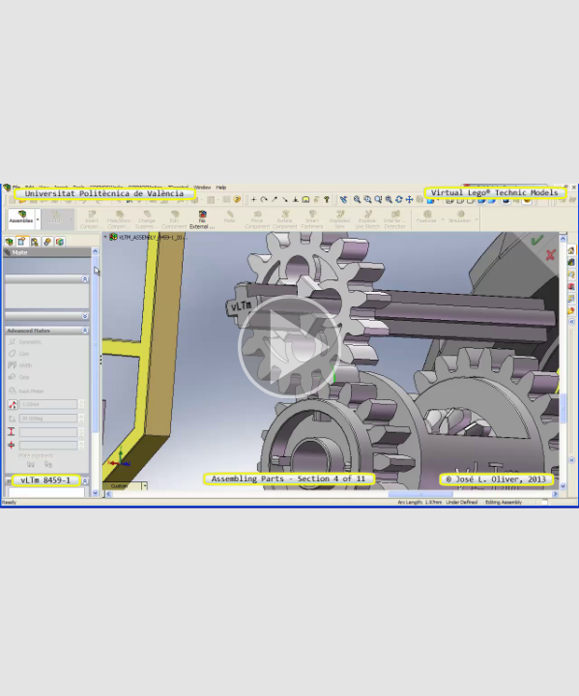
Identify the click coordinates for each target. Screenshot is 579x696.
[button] (289, 348)
